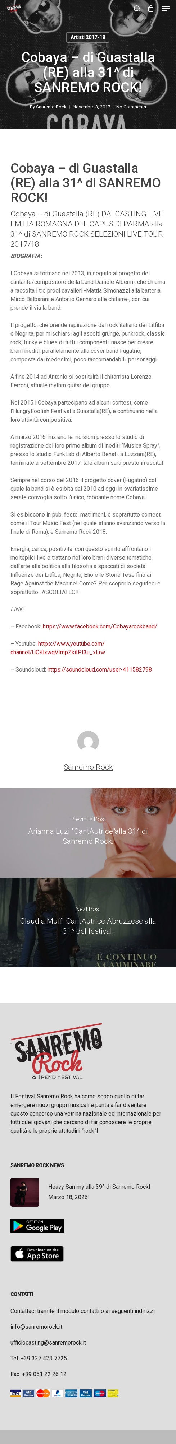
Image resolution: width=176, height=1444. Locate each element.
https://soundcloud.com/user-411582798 (100, 669)
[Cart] (151, 8)
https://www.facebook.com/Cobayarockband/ (100, 626)
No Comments (131, 106)
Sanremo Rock (51, 106)
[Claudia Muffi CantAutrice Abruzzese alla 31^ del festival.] (88, 922)
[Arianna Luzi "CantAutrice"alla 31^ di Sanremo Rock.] (88, 833)
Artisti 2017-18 (88, 37)
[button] (166, 8)
